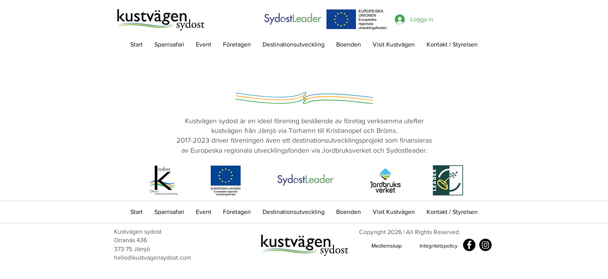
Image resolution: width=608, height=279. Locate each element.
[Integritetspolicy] (438, 246)
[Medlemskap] (386, 246)
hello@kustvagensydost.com (152, 257)
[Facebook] (469, 245)
